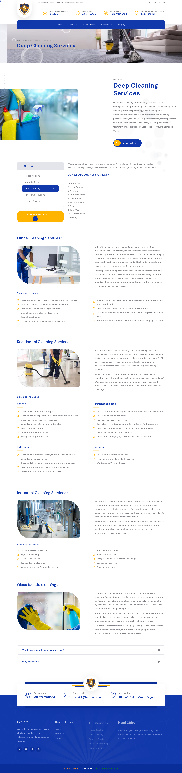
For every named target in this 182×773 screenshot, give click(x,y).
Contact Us (106, 24)
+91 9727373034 (118, 14)
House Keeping (33, 175)
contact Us (143, 143)
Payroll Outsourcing (35, 194)
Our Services (89, 24)
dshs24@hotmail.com (59, 11)
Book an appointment (36, 217)
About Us (72, 24)
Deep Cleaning (39, 188)
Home (59, 24)
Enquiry (121, 24)
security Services (34, 182)
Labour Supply (32, 201)
